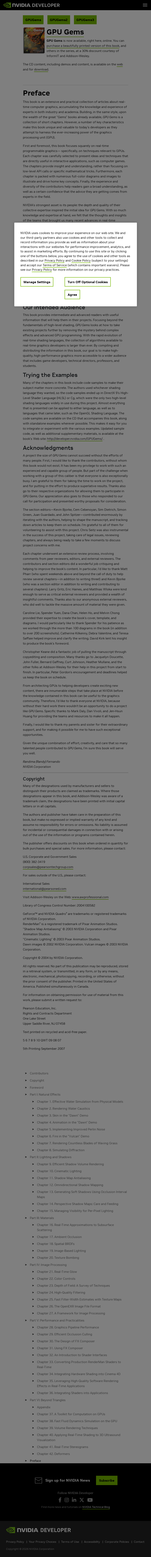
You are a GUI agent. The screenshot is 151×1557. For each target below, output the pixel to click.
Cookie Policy (81, 260)
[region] (75, 264)
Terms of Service (55, 265)
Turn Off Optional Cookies (88, 282)
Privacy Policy (55, 260)
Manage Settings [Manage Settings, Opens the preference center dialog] (36, 282)
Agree (72, 295)
